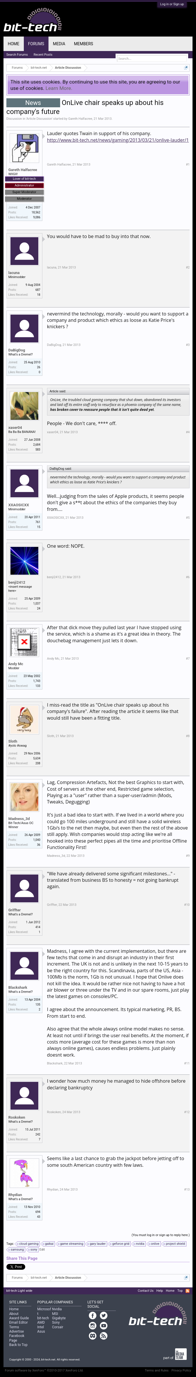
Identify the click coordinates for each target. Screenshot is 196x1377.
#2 (188, 267)
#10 (187, 905)
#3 (188, 345)
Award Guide (19, 1318)
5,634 (36, 758)
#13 (187, 1189)
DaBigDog (16, 350)
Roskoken (16, 1117)
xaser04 (15, 427)
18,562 (36, 212)
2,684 (36, 444)
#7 (188, 659)
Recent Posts (43, 55)
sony (33, 1249)
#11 (187, 1063)
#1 (188, 164)
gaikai (48, 1244)
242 (37, 1134)
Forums (36, 43)
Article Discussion (39, 119)
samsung (16, 1249)
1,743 (36, 681)
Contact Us (146, 1291)
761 (37, 522)
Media (59, 43)
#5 (188, 518)
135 (37, 1004)
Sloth (12, 741)
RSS (188, 1291)
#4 (188, 432)
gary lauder (96, 1244)
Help (160, 1291)
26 (38, 367)
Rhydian (15, 1195)
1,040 (36, 839)
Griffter (14, 910)
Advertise (16, 1331)
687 (37, 289)
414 (37, 927)
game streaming (70, 1244)
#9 (188, 856)
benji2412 (16, 582)
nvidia (139, 1244)
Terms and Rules (157, 1370)
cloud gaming (27, 1244)
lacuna (14, 273)
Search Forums (17, 55)
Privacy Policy (181, 1370)
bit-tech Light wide (19, 1291)
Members (83, 43)
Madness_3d (19, 819)
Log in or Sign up (172, 4)
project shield (174, 1244)
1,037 (36, 603)
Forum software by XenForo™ (44, 1370)
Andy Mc (15, 664)
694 (37, 1211)
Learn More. (59, 88)
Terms (14, 1327)
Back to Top (18, 1345)
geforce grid (119, 1244)
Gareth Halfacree (80, 119)
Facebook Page (16, 1338)
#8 (188, 736)
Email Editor (18, 1322)
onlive (154, 1244)
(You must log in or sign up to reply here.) (161, 1235)
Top (180, 1291)
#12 (187, 1112)
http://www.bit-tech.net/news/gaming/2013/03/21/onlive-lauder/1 (118, 140)
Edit (42, 1249)
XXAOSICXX (18, 505)
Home (13, 43)
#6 (188, 577)
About (14, 1314)
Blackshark (17, 987)
